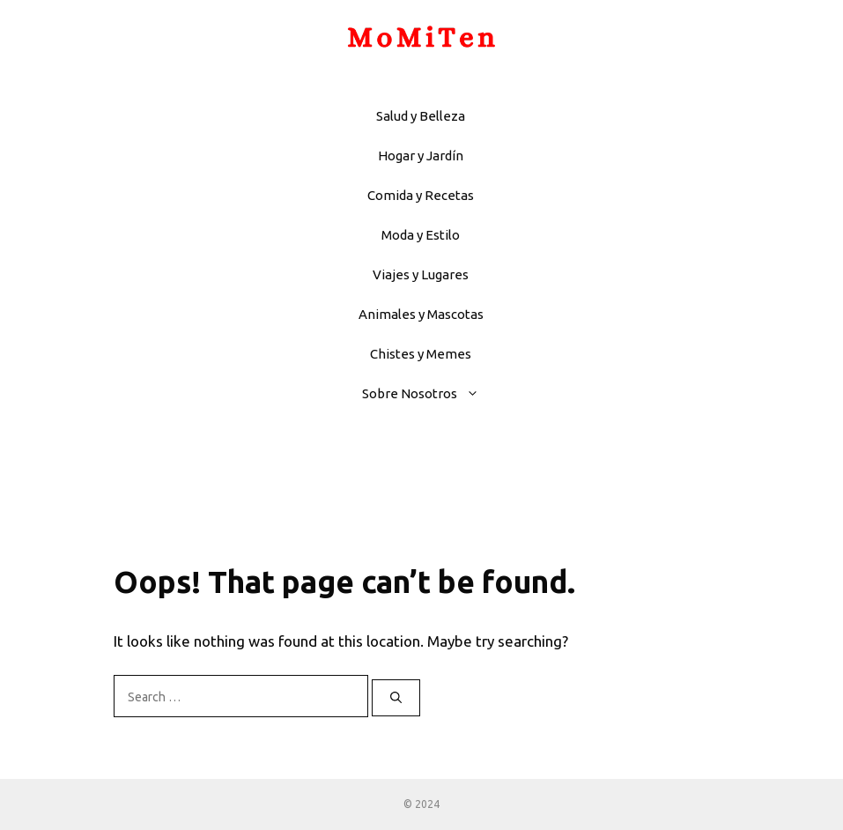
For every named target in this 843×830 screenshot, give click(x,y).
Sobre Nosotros (429, 393)
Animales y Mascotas (421, 314)
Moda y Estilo (420, 234)
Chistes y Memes (420, 353)
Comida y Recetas (420, 195)
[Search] (396, 697)
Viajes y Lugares (421, 274)
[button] (477, 393)
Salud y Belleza (420, 115)
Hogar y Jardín (420, 155)
